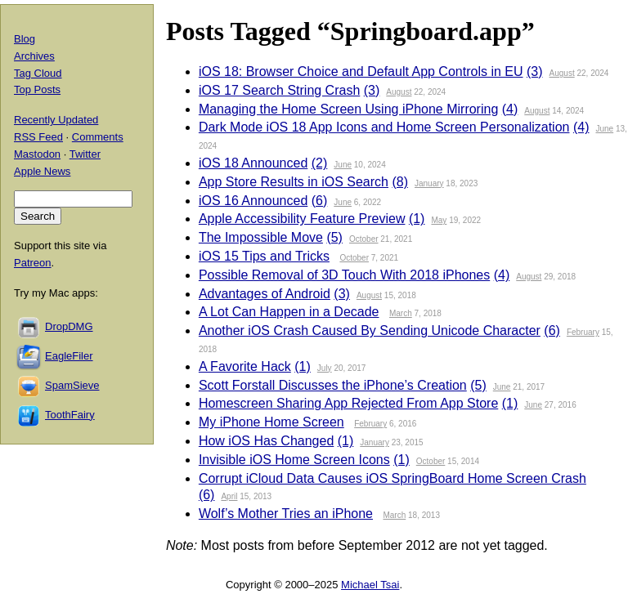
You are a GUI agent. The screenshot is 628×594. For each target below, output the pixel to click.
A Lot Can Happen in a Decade (289, 312)
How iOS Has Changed (266, 441)
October (364, 238)
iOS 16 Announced (253, 201)
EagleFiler (69, 356)
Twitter (85, 154)
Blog (24, 39)
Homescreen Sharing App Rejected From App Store (348, 403)
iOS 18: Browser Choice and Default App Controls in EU (361, 71)
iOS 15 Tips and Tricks (264, 256)
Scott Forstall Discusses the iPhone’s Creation (333, 385)
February (583, 332)
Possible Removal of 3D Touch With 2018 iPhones (344, 275)
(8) (400, 182)
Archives (34, 56)
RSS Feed (38, 137)
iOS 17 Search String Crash (279, 90)
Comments (97, 137)
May (438, 220)
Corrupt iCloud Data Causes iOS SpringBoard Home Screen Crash (392, 478)
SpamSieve (72, 385)
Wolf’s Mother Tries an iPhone (286, 513)
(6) (320, 201)
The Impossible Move (261, 237)
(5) (334, 237)
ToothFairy (70, 415)
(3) (535, 71)
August (562, 73)
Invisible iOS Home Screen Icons (294, 460)
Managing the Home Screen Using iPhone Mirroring (348, 109)
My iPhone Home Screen (271, 422)
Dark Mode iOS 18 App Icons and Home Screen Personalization (384, 127)
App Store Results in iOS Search (293, 182)
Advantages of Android (264, 294)
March (400, 313)
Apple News (42, 171)
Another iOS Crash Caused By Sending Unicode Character (370, 330)
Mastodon (37, 154)
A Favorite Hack (245, 366)
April (229, 496)
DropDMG (69, 326)
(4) (510, 109)
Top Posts (37, 89)
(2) (320, 163)
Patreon (33, 263)
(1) (417, 219)
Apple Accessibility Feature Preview (302, 219)
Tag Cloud (38, 73)
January (429, 183)
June (604, 128)
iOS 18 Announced (253, 163)
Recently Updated (56, 120)
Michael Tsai (370, 584)
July (324, 368)
